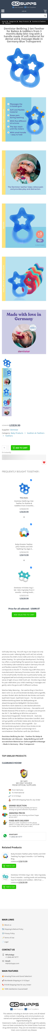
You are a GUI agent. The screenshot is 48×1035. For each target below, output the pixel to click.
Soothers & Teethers (39, 21)
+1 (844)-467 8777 (15, 837)
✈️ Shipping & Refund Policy (12, 929)
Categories (12, 21)
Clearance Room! (12, 763)
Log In (24, 11)
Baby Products (24, 21)
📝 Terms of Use (8, 937)
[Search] (24, 15)
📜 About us (6, 925)
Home (4, 21)
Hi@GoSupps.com (12, 963)
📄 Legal (5, 942)
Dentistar (14, 430)
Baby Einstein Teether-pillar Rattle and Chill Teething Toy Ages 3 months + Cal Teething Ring (24, 546)
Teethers (8, 23)
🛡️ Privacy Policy (8, 933)
